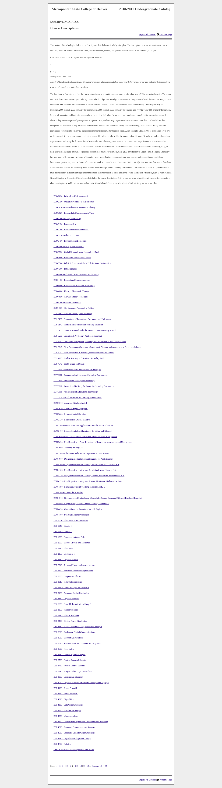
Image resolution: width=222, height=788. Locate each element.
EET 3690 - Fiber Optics (64, 649)
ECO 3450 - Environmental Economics (70, 241)
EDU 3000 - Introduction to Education (70, 414)
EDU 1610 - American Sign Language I (70, 403)
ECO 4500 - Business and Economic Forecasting (74, 285)
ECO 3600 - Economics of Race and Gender (72, 257)
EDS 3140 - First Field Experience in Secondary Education (78, 325)
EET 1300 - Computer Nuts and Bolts (69, 537)
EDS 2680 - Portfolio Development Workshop (73, 313)
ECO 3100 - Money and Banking (67, 218)
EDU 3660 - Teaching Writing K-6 (68, 447)
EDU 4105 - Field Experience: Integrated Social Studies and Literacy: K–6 (85, 470)
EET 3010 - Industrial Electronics (68, 582)
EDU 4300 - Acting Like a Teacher (68, 492)
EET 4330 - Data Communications (68, 705)
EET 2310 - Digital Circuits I (66, 559)
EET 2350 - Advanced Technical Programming (73, 570)
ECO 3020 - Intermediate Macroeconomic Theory (75, 213)
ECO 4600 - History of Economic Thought (71, 291)
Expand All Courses (147, 34)
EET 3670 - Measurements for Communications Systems (77, 643)
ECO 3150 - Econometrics (65, 224)
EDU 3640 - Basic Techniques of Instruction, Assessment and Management (85, 436)
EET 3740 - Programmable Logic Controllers (72, 671)
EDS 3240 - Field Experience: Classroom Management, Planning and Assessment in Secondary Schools (97, 347)
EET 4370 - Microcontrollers (66, 716)
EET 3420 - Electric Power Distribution (70, 621)
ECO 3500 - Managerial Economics (69, 246)
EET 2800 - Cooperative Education (68, 576)
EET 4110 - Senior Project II (66, 693)
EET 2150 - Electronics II (64, 554)
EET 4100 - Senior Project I (65, 688)
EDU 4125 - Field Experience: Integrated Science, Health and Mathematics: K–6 (88, 481)
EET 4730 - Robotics (62, 744)
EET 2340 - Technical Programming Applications (74, 565)
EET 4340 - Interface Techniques (67, 710)
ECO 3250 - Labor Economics (66, 235)
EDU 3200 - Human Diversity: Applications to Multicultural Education (83, 425)
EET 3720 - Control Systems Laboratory (71, 660)
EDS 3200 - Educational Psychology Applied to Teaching (78, 336)
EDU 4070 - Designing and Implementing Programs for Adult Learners (83, 459)
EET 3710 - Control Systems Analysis (70, 654)
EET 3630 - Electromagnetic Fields (68, 638)
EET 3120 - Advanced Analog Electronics (71, 593)
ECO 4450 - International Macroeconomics (72, 280)
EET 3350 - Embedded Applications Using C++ (74, 604)
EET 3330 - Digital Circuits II (66, 598)
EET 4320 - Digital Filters (65, 699)
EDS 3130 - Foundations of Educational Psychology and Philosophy (82, 319)
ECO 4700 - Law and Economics (67, 302)
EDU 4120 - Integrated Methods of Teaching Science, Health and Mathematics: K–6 (89, 475)
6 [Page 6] (70, 766)
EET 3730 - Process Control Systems (69, 665)
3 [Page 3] (62, 766)
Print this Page (164, 34)
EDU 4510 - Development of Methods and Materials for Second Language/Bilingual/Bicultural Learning (98, 498)
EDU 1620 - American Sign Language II (71, 408)
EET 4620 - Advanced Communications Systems (74, 727)
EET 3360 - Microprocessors (66, 610)
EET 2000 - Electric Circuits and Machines (72, 543)
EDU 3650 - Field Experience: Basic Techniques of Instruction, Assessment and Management (93, 442)
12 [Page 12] (88, 766)
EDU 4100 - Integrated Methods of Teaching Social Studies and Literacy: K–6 (86, 464)
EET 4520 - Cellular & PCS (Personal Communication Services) (81, 721)
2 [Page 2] (60, 766)
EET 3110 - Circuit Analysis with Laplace (71, 587)
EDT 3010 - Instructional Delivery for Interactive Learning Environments (84, 386)
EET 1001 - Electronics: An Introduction (71, 520)
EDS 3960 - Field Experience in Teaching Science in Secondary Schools (84, 352)
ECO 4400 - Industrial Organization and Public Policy (76, 274)
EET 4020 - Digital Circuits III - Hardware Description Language (81, 682)
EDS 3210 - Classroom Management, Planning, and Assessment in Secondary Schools (90, 341)
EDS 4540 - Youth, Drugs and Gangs (69, 364)
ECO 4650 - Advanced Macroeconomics (71, 297)
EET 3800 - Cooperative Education (68, 677)
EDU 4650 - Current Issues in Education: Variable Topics (78, 509)
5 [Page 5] (67, 766)
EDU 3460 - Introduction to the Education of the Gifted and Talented (82, 431)
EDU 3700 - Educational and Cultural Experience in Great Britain (81, 453)
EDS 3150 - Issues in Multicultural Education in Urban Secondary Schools (85, 330)
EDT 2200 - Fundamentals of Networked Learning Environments (81, 375)
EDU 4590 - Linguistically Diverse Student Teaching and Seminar (81, 503)
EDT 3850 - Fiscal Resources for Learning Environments (78, 397)
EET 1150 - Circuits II (63, 531)
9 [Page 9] (77, 766)
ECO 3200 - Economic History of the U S (71, 229)
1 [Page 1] (56, 766)
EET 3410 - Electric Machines (66, 615)
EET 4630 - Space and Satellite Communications (74, 733)
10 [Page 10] (81, 766)
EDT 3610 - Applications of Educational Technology (76, 392)
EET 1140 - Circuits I (63, 526)
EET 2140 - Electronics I (64, 548)
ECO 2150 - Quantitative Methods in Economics (74, 202)
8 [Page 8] (75, 766)
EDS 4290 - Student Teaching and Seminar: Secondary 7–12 (79, 358)
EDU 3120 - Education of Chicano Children (72, 420)
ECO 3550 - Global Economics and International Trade (77, 252)
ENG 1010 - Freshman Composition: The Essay (74, 749)
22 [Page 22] (106, 766)
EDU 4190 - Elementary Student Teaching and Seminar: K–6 (79, 487)
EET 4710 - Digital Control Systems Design (72, 738)
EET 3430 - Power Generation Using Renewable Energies (78, 626)
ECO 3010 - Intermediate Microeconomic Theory (74, 207)
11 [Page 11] (84, 766)
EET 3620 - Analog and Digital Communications (74, 632)
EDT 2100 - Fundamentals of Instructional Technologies (77, 369)
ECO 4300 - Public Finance (65, 269)
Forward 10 (97, 766)
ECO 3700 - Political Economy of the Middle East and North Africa (82, 263)
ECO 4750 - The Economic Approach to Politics (74, 308)
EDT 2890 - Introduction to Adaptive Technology (74, 380)
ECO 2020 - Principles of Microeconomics (72, 196)
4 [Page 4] (65, 766)
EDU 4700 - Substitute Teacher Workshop (71, 515)
